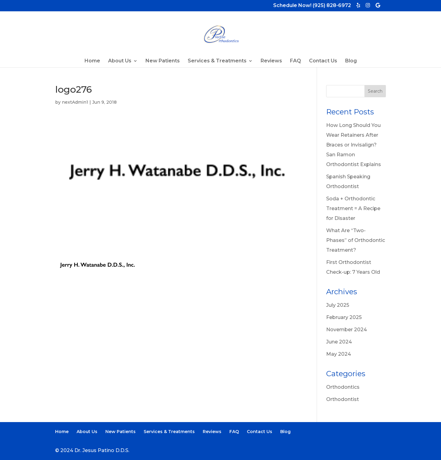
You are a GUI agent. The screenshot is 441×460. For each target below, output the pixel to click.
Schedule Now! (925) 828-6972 (312, 6)
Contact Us (323, 61)
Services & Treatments (217, 61)
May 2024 (338, 354)
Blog (351, 61)
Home (92, 61)
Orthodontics (343, 387)
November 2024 (346, 329)
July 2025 (337, 305)
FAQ (295, 61)
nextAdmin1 (75, 102)
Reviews (271, 61)
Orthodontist (342, 399)
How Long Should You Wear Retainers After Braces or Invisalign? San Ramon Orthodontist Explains (353, 144)
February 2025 (344, 317)
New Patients (162, 61)
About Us (119, 61)
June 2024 (339, 342)
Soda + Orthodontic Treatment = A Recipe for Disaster (353, 208)
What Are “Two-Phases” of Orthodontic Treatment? (355, 240)
